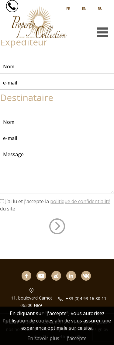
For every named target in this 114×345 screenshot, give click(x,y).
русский (100, 6)
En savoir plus (43, 338)
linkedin (73, 284)
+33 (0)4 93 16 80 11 (86, 298)
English (84, 6)
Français (68, 6)
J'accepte (77, 338)
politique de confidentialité (80, 201)
